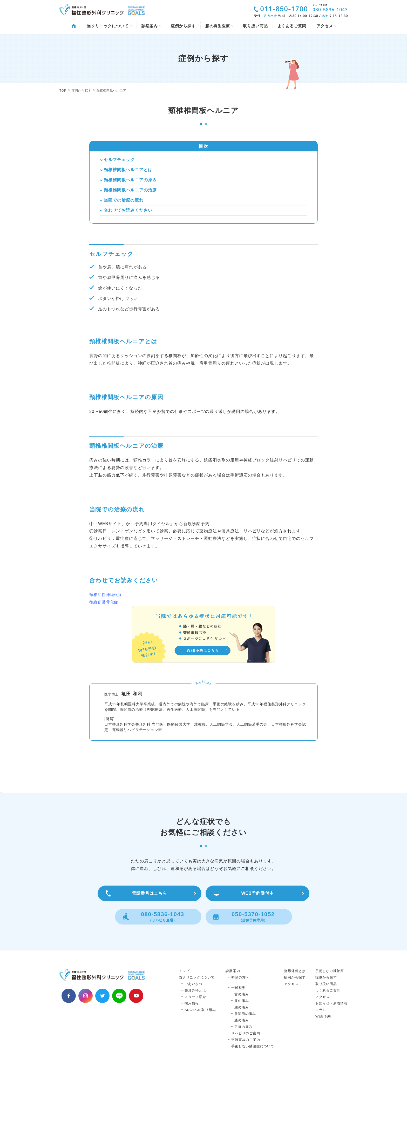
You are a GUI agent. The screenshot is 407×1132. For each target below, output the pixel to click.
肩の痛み (241, 1064)
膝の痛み (241, 1084)
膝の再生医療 (219, 26)
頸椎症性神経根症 (105, 594)
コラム (320, 1073)
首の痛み (241, 1058)
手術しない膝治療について (252, 1109)
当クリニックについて (109, 26)
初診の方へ (240, 1041)
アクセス (326, 26)
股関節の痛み (245, 1077)
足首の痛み (243, 1090)
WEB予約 (323, 1080)
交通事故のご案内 (245, 1103)
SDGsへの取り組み (200, 1073)
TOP (62, 90)
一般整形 (238, 1051)
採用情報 (192, 1067)
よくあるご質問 (291, 26)
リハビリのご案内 (245, 1096)
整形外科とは (195, 1054)
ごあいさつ (193, 1047)
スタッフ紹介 (195, 1060)
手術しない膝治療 (329, 1034)
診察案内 (151, 26)
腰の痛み (241, 1071)
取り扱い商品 (255, 26)
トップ (184, 1034)
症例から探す (183, 26)
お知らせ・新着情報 (331, 1067)
